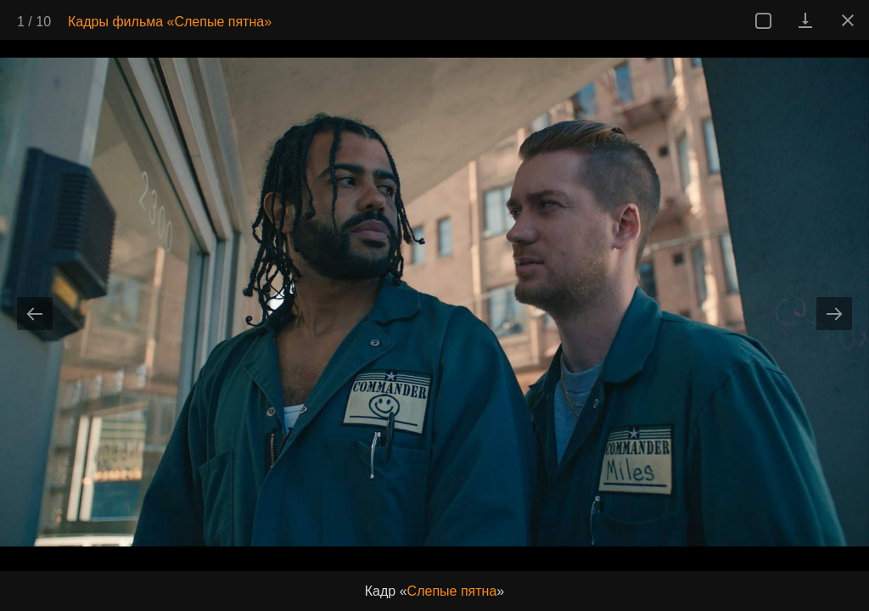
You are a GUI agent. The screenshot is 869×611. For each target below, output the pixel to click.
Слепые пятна (452, 591)
